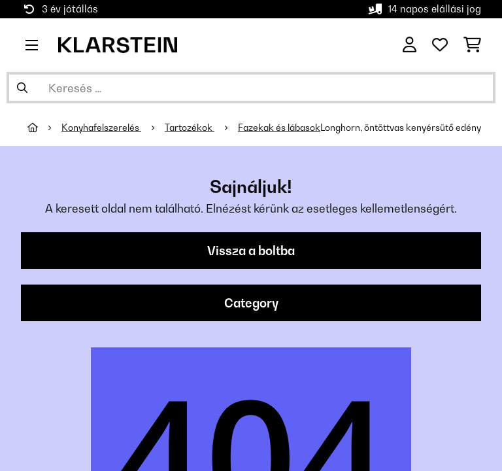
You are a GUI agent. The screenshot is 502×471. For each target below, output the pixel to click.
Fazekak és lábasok (279, 127)
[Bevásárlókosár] (472, 45)
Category (251, 303)
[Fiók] (409, 45)
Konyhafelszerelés (101, 127)
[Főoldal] (44, 127)
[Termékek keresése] (251, 87)
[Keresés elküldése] (22, 88)
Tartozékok (189, 127)
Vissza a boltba (251, 250)
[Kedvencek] (440, 45)
